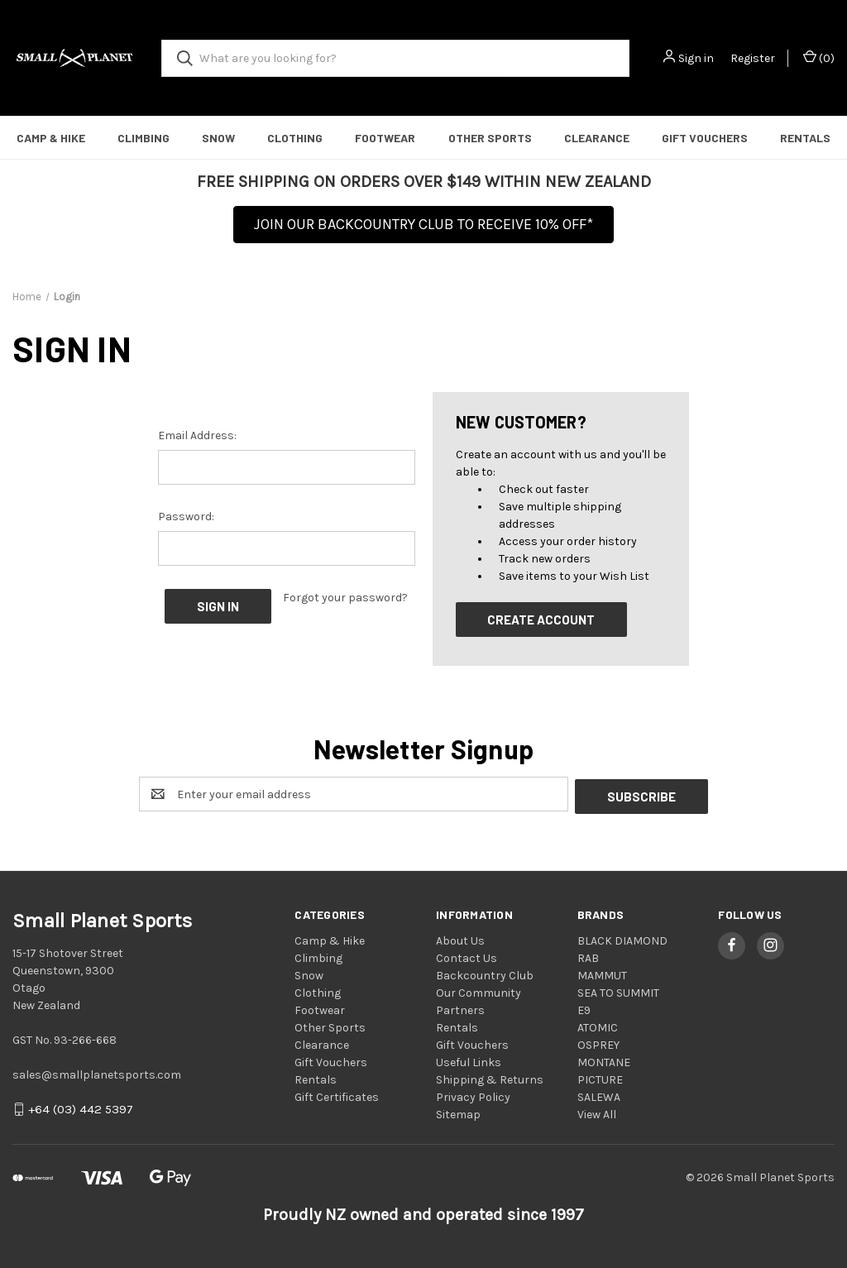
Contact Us (466, 956)
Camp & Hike (51, 138)
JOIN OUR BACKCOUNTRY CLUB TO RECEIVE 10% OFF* (423, 224)
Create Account (541, 619)
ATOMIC (597, 1025)
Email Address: (197, 435)
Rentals (805, 138)
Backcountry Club (485, 973)
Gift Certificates (336, 1095)
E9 (584, 1008)
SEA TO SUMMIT (618, 990)
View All (596, 1112)
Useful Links (468, 1060)
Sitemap (458, 1112)
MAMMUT (602, 973)
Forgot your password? (345, 598)
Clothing (295, 138)
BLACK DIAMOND (622, 938)
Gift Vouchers (705, 138)
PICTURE (600, 1077)
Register (752, 58)
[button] (423, 229)
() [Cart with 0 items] (819, 57)
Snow (218, 138)
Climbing (143, 138)
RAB (588, 956)
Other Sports (490, 138)
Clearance (596, 138)
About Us (460, 938)
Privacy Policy (473, 1095)
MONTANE (603, 1060)
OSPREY (598, 1043)
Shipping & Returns (489, 1077)
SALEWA (598, 1095)
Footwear (385, 138)
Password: (186, 517)
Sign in (696, 58)
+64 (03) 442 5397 (80, 1107)
